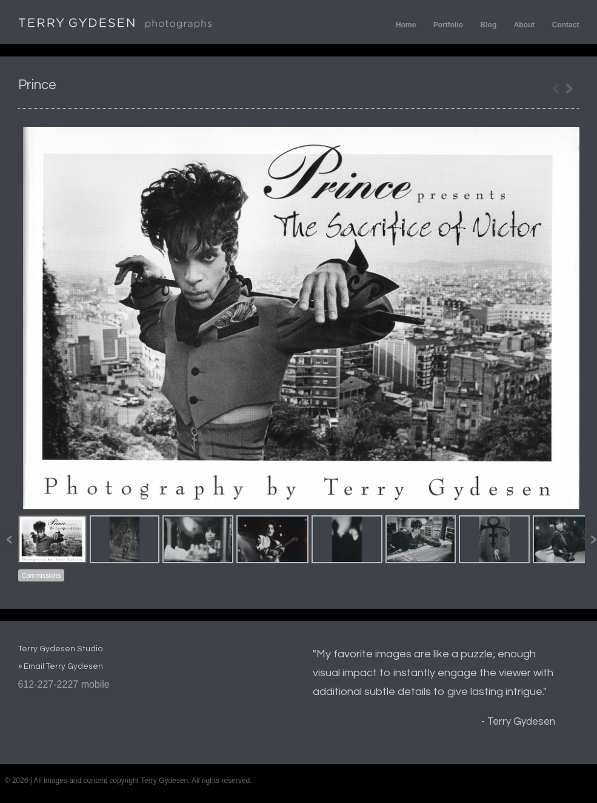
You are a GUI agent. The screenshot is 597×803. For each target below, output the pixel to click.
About (524, 25)
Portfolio (448, 25)
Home (406, 25)
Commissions (41, 575)
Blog (489, 25)
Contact (565, 25)
